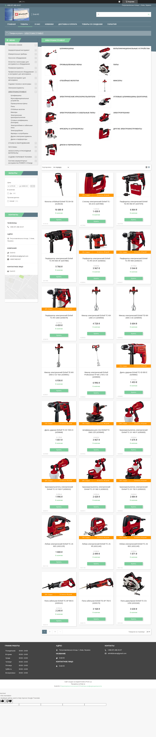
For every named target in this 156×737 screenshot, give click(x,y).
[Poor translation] (9, 701)
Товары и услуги (16, 33)
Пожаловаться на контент (69, 686)
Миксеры (117, 81)
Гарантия (111, 24)
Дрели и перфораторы (70, 145)
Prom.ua (89, 682)
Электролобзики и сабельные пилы (77, 113)
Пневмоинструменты (16, 68)
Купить (59, 220)
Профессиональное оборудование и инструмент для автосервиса (21, 73)
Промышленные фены (71, 65)
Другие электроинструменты (127, 129)
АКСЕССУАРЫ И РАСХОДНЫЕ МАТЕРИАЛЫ (19, 152)
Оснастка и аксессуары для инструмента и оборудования (19, 63)
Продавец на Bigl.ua (78, 684)
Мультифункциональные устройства (131, 48)
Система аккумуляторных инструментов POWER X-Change (20, 162)
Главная (11, 24)
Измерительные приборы (17, 54)
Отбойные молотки (69, 81)
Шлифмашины (67, 48)
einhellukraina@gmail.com (19, 256)
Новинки (49, 24)
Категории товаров (15, 45)
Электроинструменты (16, 88)
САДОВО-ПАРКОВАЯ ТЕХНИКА (20, 157)
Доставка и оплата (67, 24)
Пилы (116, 65)
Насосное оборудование (17, 58)
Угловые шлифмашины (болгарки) (130, 97)
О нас (37, 24)
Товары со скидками (92, 24)
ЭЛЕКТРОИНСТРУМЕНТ (17, 92)
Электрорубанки (121, 113)
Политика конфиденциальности (91, 686)
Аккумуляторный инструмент (18, 50)
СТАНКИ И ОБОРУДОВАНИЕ (19, 143)
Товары (24, 24)
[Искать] (148, 14)
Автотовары (12, 147)
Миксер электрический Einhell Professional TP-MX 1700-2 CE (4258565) (96, 374)
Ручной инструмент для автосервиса (17, 79)
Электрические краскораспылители (77, 97)
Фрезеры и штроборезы (71, 129)
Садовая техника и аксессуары (19, 84)
